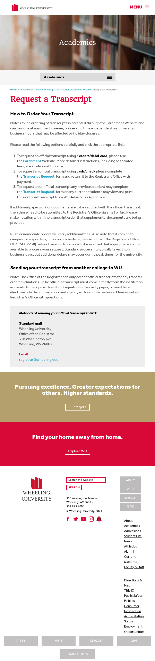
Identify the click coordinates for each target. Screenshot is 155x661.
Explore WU (77, 451)
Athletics (130, 546)
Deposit (96, 641)
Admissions (132, 531)
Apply (20, 641)
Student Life (133, 536)
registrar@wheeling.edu (38, 360)
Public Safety (133, 596)
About (128, 521)
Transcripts (77, 654)
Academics (132, 526)
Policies (129, 601)
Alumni (129, 551)
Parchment (32, 161)
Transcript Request (39, 177)
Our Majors (77, 407)
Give (134, 641)
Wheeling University (32, 7)
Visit (58, 641)
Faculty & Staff (134, 567)
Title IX (129, 590)
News (128, 541)
